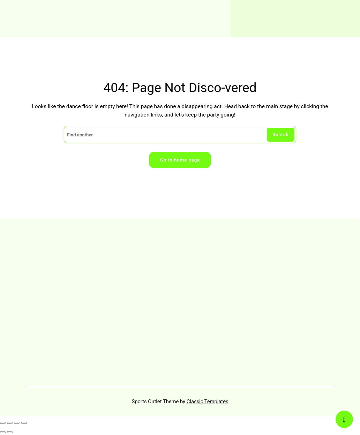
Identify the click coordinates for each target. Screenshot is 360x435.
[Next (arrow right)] (10, 432)
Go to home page (180, 160)
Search (280, 134)
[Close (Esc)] (24, 423)
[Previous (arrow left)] (3, 432)
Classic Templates (207, 401)
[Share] (17, 423)
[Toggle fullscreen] (10, 423)
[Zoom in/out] (3, 423)
